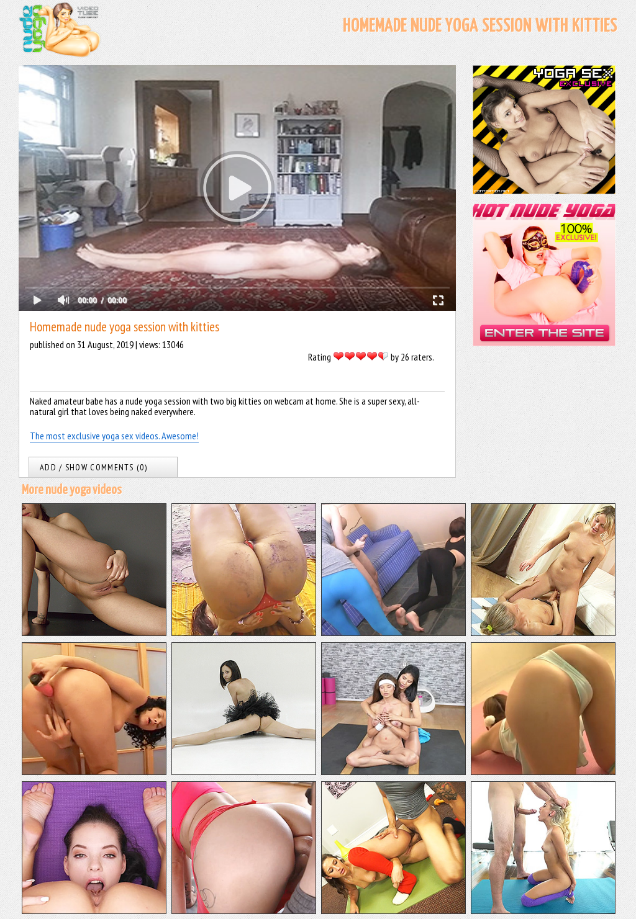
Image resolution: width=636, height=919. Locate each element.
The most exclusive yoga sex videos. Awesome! (114, 435)
